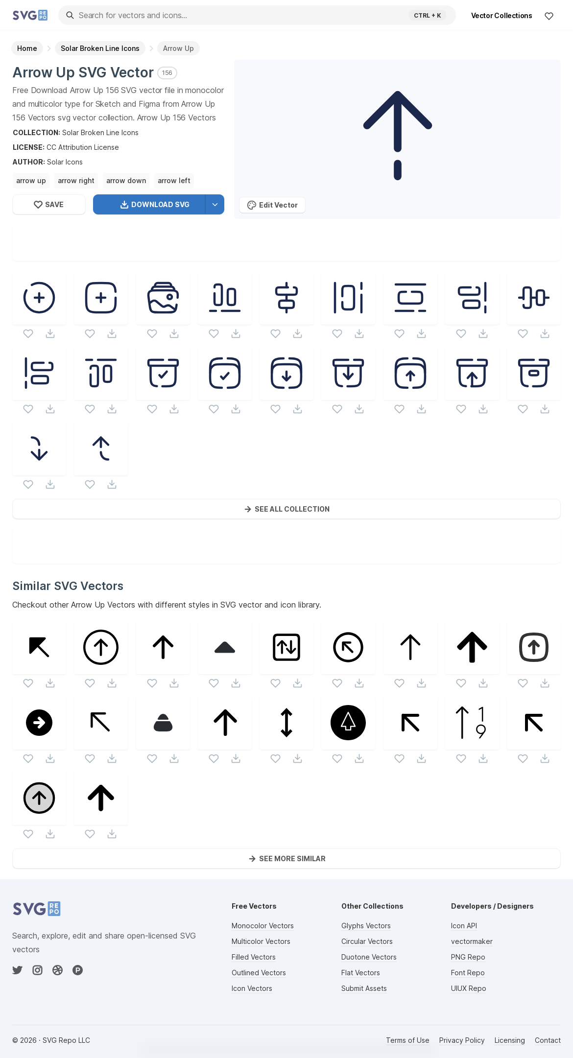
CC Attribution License (83, 147)
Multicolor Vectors (261, 941)
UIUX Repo (468, 988)
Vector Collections (501, 15)
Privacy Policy (462, 1040)
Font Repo (468, 972)
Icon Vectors (252, 988)
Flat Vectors (360, 972)
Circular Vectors (367, 941)
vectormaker (472, 941)
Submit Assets (364, 988)
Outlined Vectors (259, 972)
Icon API (464, 925)
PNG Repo (468, 957)
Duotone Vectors (369, 957)
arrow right (76, 180)
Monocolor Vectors (263, 925)
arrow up (31, 180)
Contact (548, 1040)
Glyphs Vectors (366, 925)
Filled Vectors (254, 957)
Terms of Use (408, 1040)
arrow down (126, 180)
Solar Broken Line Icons (100, 132)
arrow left (174, 180)
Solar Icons (65, 162)
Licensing (510, 1040)
